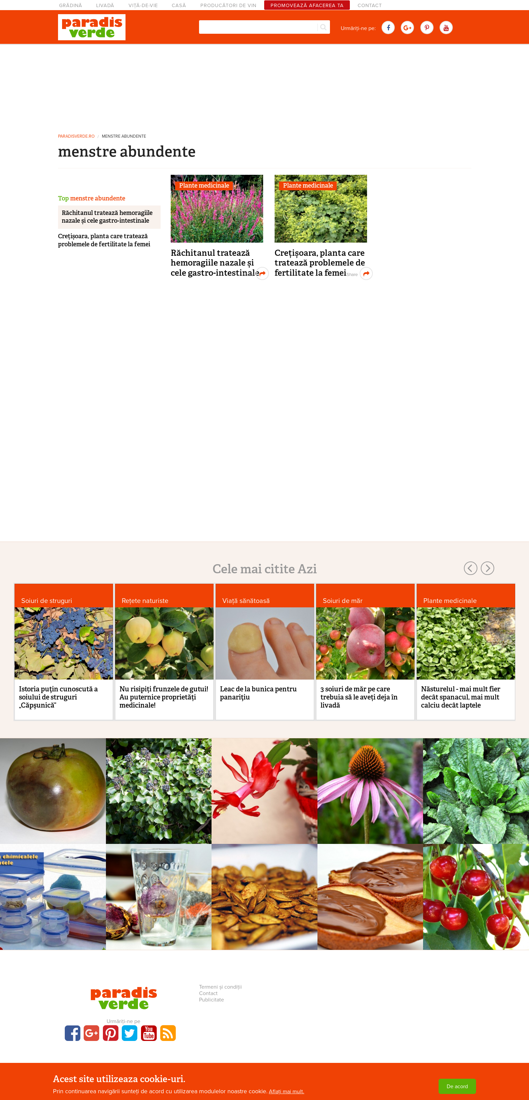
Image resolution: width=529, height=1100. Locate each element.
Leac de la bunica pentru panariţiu (258, 693)
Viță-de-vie (143, 5)
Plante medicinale (204, 186)
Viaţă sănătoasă (246, 601)
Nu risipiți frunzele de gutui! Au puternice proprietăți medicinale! (163, 697)
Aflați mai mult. (286, 1091)
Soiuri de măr (343, 601)
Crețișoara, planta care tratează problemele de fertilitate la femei (320, 262)
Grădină (70, 5)
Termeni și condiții (220, 987)
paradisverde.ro (76, 136)
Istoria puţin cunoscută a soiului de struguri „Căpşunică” (58, 697)
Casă (179, 5)
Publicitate (211, 999)
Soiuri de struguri (46, 601)
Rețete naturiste (145, 601)
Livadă (105, 5)
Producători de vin (228, 5)
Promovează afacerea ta (307, 5)
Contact (370, 5)
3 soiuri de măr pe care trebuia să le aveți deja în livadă (359, 697)
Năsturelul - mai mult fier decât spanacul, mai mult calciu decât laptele (460, 697)
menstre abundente (124, 136)
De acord (457, 1086)
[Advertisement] (264, 86)
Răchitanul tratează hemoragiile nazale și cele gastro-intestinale (215, 262)
